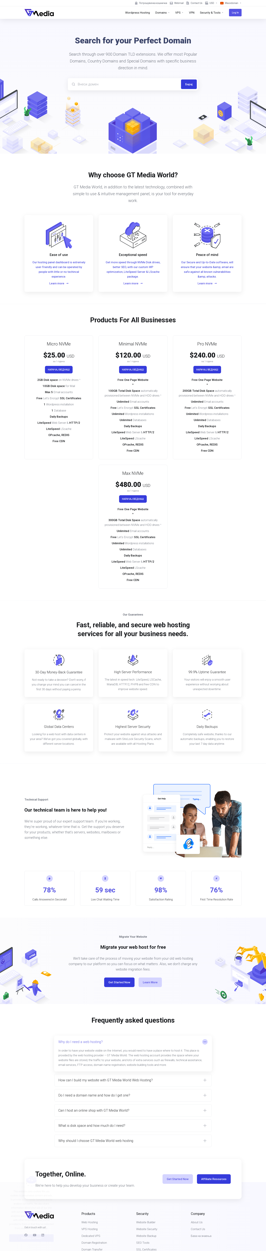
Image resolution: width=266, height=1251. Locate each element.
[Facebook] (26, 1235)
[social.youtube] (34, 1235)
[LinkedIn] (43, 1235)
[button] (133, 1053)
